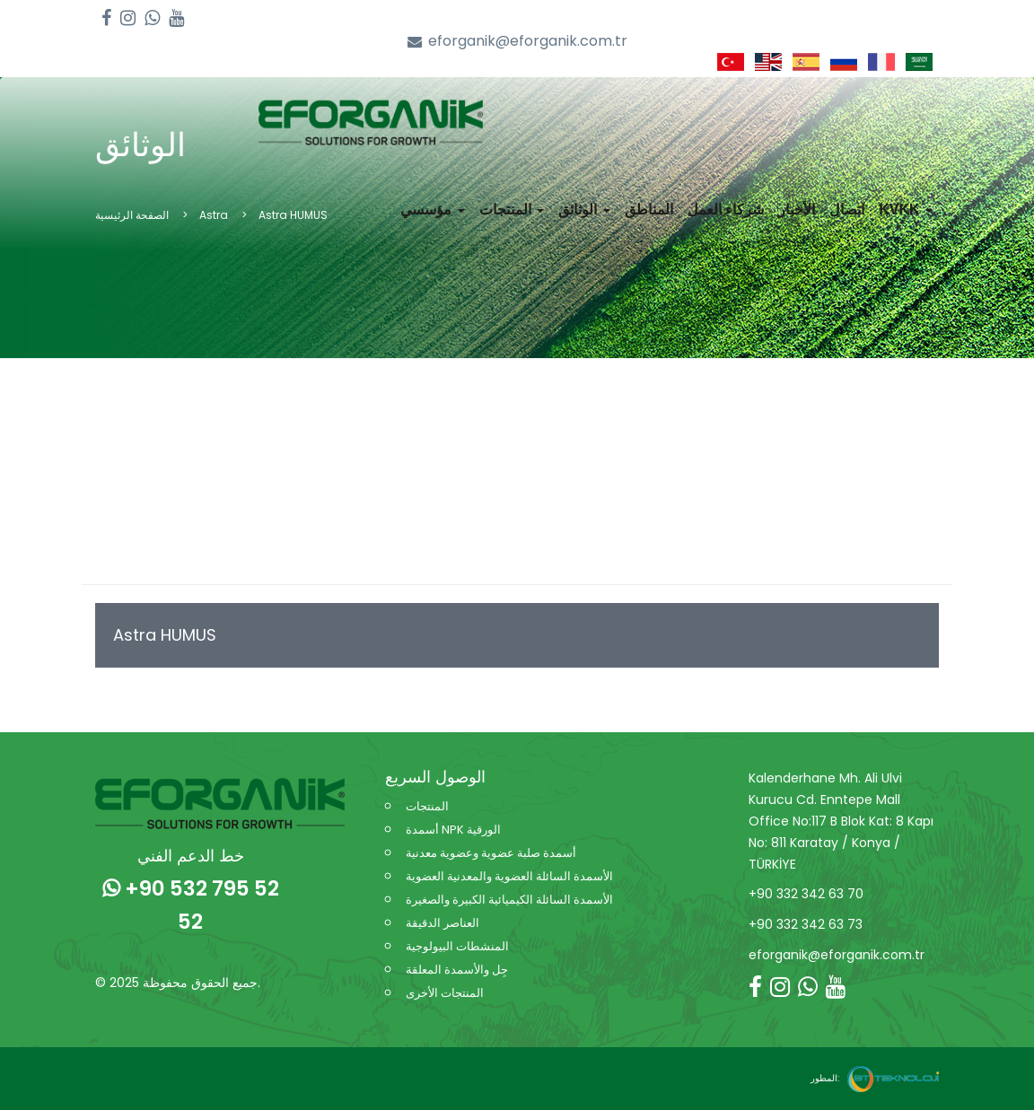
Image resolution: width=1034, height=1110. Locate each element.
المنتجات (427, 806)
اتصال (846, 209)
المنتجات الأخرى (445, 992)
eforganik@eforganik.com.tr (517, 41)
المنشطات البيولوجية (457, 946)
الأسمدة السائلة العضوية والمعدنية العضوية (509, 876)
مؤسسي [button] (432, 209)
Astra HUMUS (164, 635)
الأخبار (796, 209)
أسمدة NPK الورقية (453, 829)
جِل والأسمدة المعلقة (457, 969)
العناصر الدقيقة (442, 922)
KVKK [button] (906, 209)
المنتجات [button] (511, 209)
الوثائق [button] (583, 209)
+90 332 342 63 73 (806, 924)
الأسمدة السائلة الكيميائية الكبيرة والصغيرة (509, 899)
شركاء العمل (726, 209)
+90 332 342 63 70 (806, 894)
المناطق (649, 209)
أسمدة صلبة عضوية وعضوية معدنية (491, 852)
